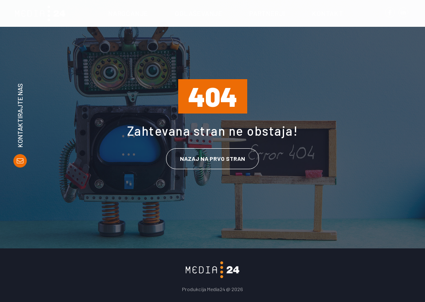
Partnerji (267, 13)
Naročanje (128, 13)
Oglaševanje (199, 13)
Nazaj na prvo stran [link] (212, 158)
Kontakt (327, 13)
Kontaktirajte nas (20, 115)
